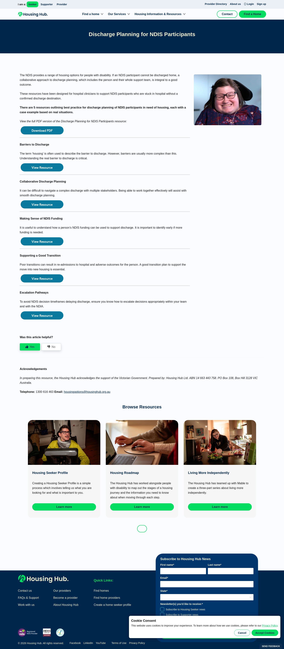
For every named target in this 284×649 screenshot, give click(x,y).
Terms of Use (119, 643)
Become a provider (65, 597)
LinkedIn (88, 643)
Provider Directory (216, 4)
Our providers (62, 590)
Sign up (261, 4)
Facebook (75, 643)
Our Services (117, 14)
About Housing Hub (65, 604)
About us (235, 4)
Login (249, 4)
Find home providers (107, 597)
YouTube (101, 643)
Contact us (25, 590)
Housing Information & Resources (158, 14)
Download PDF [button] (42, 130)
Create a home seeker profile (112, 604)
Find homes (101, 590)
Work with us (26, 604)
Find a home (90, 14)
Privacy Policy (269, 625)
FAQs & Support (28, 597)
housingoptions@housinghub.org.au (87, 391)
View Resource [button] (42, 167)
